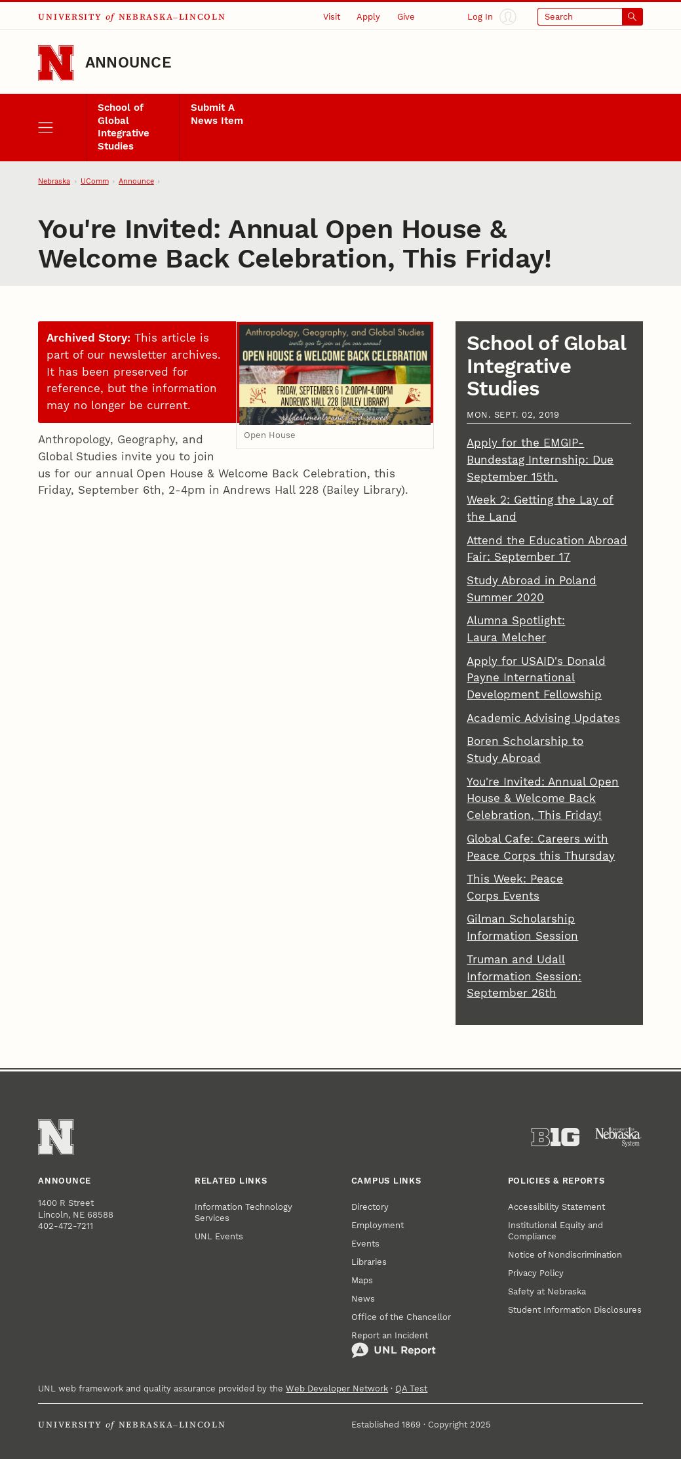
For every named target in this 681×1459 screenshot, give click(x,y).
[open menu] (62, 127)
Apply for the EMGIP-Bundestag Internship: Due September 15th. (540, 459)
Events (365, 1244)
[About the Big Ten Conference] (555, 1137)
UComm (95, 181)
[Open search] (589, 17)
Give (406, 17)
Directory (370, 1207)
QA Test (411, 1388)
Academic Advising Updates (543, 718)
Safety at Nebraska (547, 1291)
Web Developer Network (337, 1388)
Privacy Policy (536, 1273)
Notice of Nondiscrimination (565, 1255)
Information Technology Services (243, 1212)
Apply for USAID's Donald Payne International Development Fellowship (536, 678)
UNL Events (219, 1236)
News (363, 1299)
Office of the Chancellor (401, 1317)
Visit (331, 17)
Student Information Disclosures (575, 1310)
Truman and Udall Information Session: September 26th (524, 976)
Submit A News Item (217, 114)
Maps (362, 1280)
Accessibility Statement (556, 1207)
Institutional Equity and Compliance (555, 1230)
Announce (128, 62)
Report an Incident (393, 1344)
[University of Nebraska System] (618, 1137)
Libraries (369, 1262)
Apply (368, 17)
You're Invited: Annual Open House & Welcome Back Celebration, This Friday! (543, 798)
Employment (377, 1225)
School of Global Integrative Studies (123, 126)
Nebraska (54, 181)
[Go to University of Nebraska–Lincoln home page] (55, 63)
